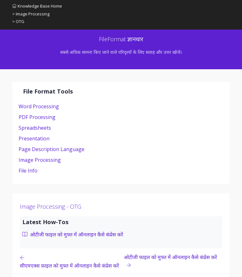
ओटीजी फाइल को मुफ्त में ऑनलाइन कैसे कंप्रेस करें (72, 234)
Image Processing (40, 159)
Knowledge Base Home (37, 6)
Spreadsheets (35, 127)
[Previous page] (72, 261)
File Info (28, 170)
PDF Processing (37, 117)
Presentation (34, 138)
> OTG (18, 21)
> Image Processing (30, 14)
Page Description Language (51, 149)
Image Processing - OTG (50, 206)
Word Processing (39, 106)
